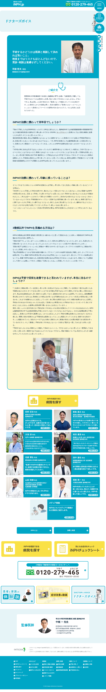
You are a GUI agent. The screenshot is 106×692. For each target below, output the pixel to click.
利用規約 (18, 681)
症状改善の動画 (48, 669)
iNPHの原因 (34, 667)
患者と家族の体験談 (49, 665)
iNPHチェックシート (21, 664)
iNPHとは (33, 530)
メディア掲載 (48, 678)
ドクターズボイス (49, 672)
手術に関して (75, 664)
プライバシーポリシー (21, 677)
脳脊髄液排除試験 (62, 671)
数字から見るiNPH (35, 671)
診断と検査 (71, 530)
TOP (16, 662)
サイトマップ (19, 673)
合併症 (87, 669)
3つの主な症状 (35, 664)
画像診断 (60, 667)
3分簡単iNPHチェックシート (99, 18)
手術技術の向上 (75, 672)
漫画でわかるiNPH (49, 675)
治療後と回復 (88, 665)
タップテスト (61, 132)
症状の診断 (61, 664)
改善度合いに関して (76, 668)
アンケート (18, 670)
